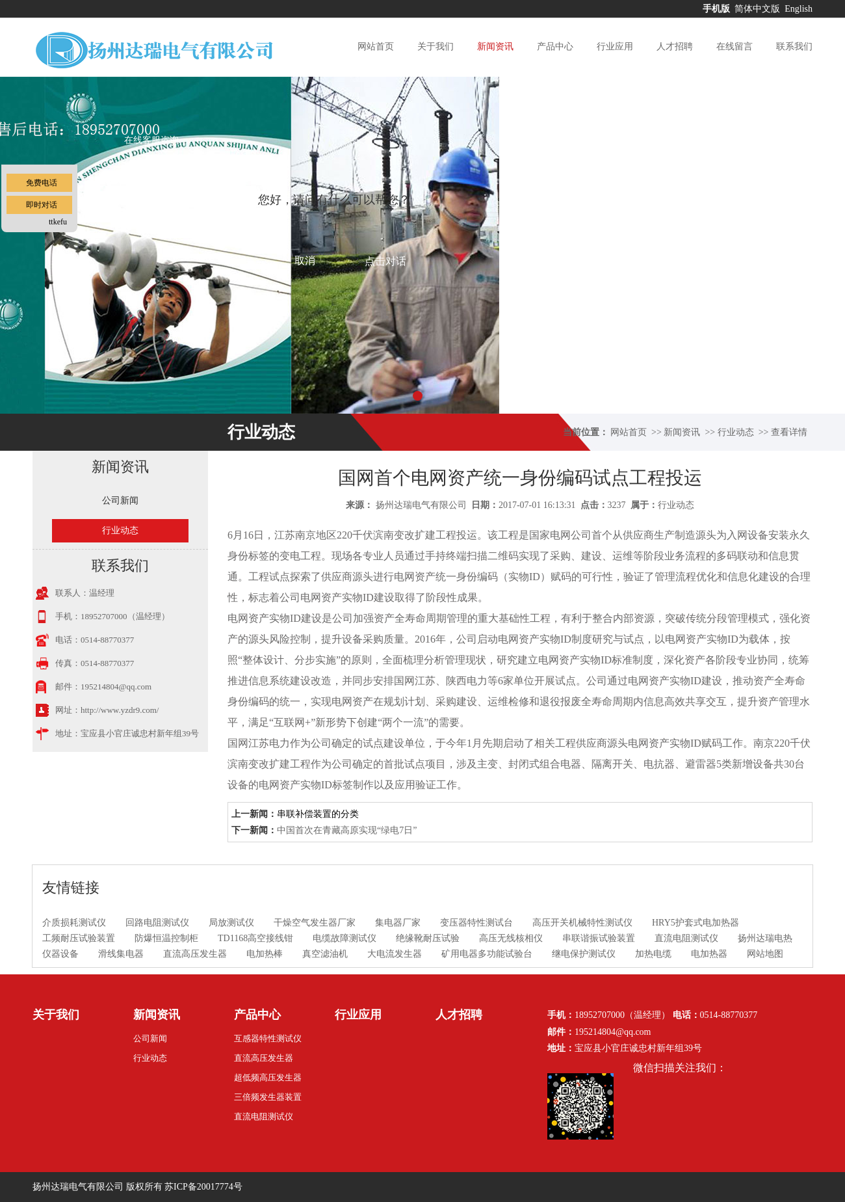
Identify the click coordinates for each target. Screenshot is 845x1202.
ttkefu (58, 221)
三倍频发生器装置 (268, 1097)
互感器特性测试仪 (268, 1038)
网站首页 (376, 46)
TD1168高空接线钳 (255, 938)
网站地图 (765, 954)
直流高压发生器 (195, 954)
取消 (304, 260)
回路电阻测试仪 (157, 923)
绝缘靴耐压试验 (428, 938)
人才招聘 (674, 46)
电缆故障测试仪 (344, 938)
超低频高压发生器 (268, 1077)
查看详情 (789, 432)
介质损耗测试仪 (74, 923)
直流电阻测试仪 (686, 938)
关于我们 (435, 46)
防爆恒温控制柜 (166, 938)
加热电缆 (653, 954)
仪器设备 (60, 954)
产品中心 (555, 46)
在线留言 (734, 46)
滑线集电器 (121, 954)
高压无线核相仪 (511, 938)
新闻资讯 (495, 46)
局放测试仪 (231, 923)
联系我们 (794, 46)
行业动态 (736, 432)
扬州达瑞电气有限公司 (421, 505)
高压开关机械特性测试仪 (582, 923)
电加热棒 (264, 954)
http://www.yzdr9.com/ (120, 710)
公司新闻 (120, 500)
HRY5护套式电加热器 (695, 923)
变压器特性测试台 (476, 923)
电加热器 (709, 954)
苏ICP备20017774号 (203, 1187)
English (798, 9)
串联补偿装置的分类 (318, 814)
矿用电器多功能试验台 (486, 954)
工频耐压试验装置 (78, 938)
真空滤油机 (325, 954)
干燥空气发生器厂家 (315, 923)
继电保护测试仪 (584, 954)
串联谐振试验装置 (598, 938)
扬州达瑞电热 (765, 938)
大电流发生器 (394, 954)
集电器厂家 (398, 923)
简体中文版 (758, 9)
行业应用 (615, 46)
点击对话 (385, 261)
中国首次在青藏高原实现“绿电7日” (347, 830)
